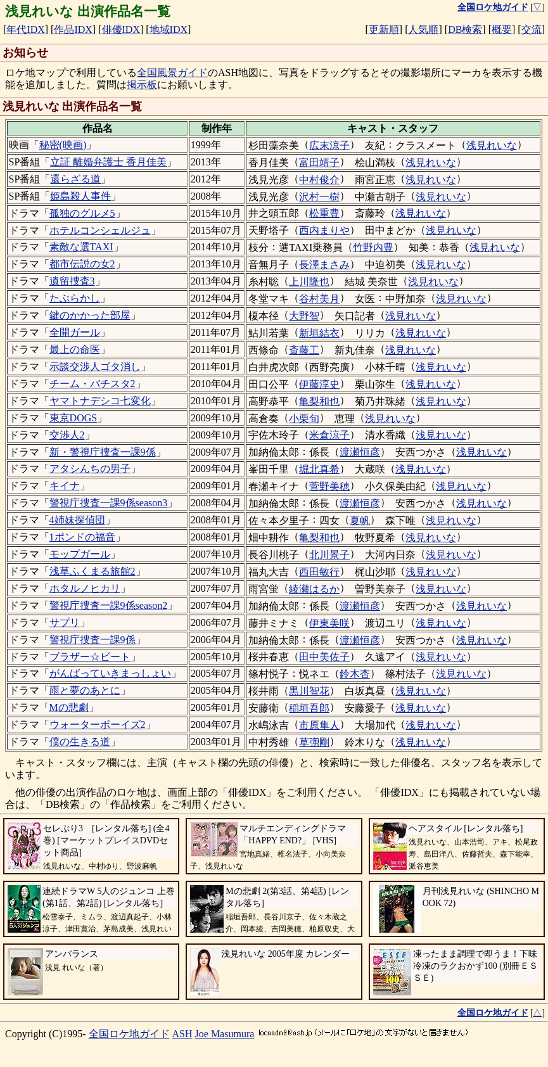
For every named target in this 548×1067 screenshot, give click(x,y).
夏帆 (360, 520)
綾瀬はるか (314, 589)
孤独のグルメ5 (82, 213)
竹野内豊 (373, 247)
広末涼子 (329, 145)
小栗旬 (304, 418)
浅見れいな (491, 145)
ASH (182, 1033)
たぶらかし (74, 298)
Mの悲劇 (69, 707)
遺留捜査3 (72, 281)
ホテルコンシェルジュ (100, 230)
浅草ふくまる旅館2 (92, 571)
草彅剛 (314, 742)
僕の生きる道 (79, 741)
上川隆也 (309, 281)
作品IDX (73, 29)
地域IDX (169, 29)
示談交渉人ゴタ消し (95, 366)
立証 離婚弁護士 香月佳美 (108, 162)
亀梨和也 (319, 401)
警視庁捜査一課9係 (92, 639)
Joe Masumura (225, 1033)
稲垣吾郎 (309, 708)
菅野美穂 (329, 486)
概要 (502, 29)
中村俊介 (319, 179)
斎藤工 (304, 350)
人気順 (423, 29)
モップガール (79, 554)
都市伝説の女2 (82, 264)
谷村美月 (319, 298)
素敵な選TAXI (81, 246)
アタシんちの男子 (90, 468)
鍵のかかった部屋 (90, 315)
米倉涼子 (329, 435)
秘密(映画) (63, 144)
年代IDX (25, 29)
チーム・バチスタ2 (92, 383)
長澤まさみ (324, 264)
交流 (531, 29)
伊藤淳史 (319, 384)
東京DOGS (73, 417)
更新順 (384, 29)
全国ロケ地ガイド (129, 1033)
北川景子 (329, 554)
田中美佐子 (324, 656)
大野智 (304, 315)
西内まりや (324, 230)
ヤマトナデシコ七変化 (100, 400)
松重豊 (324, 213)
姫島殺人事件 (80, 196)
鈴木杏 (355, 673)
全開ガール (74, 332)
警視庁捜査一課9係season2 (108, 605)
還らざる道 (75, 179)
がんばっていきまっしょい (110, 673)
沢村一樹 (319, 196)
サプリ (64, 622)
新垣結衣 (319, 333)
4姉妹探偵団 (77, 519)
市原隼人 (319, 725)
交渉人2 (67, 435)
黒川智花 (309, 691)
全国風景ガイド (172, 72)
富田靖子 (319, 162)
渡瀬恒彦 (360, 452)
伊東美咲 (329, 623)
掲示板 (142, 84)
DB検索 (465, 29)
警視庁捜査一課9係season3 (108, 502)
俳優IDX (121, 29)
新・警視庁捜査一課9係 (102, 452)
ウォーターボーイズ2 (97, 724)
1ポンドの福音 (82, 537)
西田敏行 (319, 571)
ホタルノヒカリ (84, 588)
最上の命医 (74, 349)
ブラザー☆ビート (90, 656)
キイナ (64, 485)
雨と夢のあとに (84, 690)
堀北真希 (319, 469)
